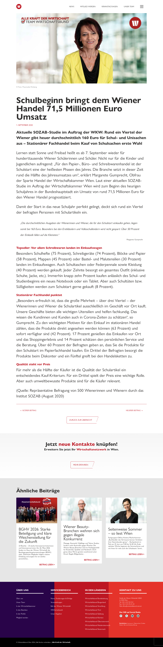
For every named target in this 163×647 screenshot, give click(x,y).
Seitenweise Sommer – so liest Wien (125, 531)
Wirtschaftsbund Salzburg (94, 614)
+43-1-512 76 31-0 (127, 602)
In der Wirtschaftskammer (25, 606)
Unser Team (129, 6)
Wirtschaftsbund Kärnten (94, 618)
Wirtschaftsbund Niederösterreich (97, 625)
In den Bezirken (22, 610)
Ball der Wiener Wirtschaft (61, 606)
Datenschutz (137, 623)
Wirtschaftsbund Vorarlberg (95, 606)
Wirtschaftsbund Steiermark (95, 629)
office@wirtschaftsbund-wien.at (131, 606)
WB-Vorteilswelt (57, 610)
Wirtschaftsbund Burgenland (95, 602)
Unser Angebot (56, 614)
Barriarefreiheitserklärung (130, 625)
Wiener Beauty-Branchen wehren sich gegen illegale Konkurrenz (81, 532)
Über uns (19, 599)
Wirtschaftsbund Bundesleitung (96, 599)
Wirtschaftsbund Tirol (93, 610)
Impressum (130, 623)
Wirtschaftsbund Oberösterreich (97, 622)
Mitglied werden (88, 6)
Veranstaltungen (109, 6)
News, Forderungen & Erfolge (61, 599)
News (71, 6)
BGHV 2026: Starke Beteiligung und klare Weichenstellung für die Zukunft (35, 535)
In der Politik (20, 614)
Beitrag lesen (46, 564)
